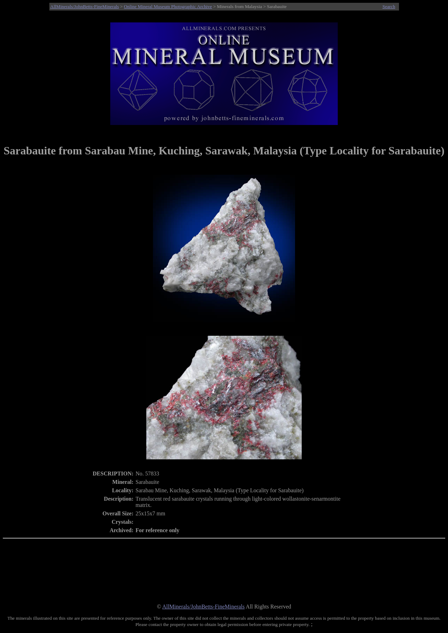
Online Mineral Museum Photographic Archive (168, 6)
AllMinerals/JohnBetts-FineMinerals (84, 6)
